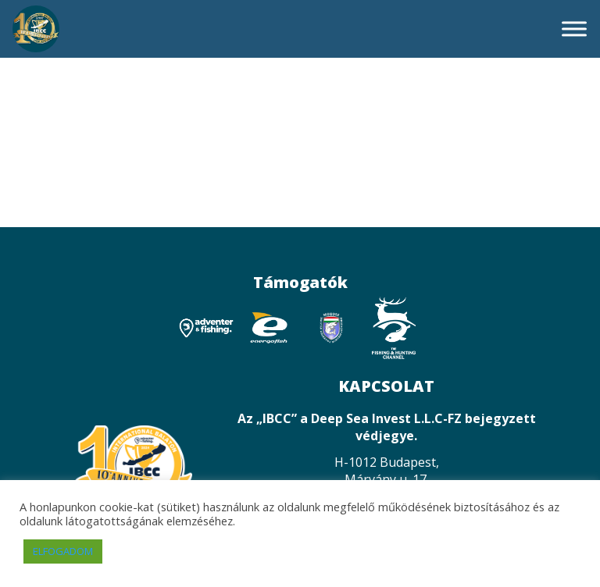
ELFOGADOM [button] (63, 551)
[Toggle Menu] (574, 28)
